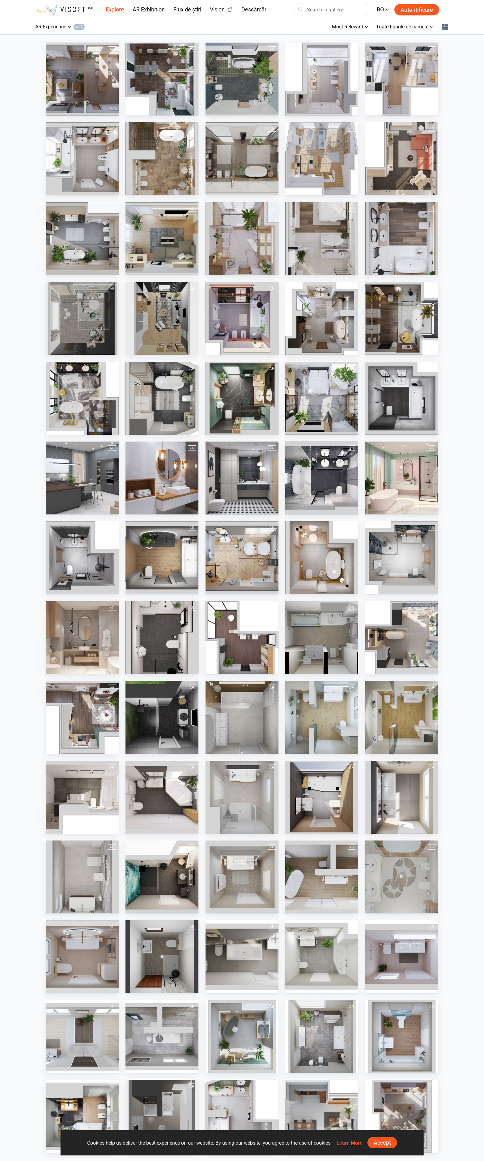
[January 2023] (242, 318)
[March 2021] (401, 478)
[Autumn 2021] (161, 557)
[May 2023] (161, 238)
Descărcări (254, 9)
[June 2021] (401, 557)
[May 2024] (242, 1116)
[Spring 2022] (82, 478)
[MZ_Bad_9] (321, 797)
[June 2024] (82, 79)
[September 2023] (161, 158)
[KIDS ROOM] (82, 318)
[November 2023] (82, 158)
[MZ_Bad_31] (161, 876)
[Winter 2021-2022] (242, 557)
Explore (115, 9)
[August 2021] (321, 557)
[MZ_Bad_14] (82, 956)
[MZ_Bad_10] (401, 797)
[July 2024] (401, 637)
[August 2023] (321, 158)
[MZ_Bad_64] (401, 1036)
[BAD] (321, 637)
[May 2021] (82, 637)
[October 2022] (82, 398)
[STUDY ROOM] (161, 318)
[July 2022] (321, 398)
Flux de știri (187, 9)
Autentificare (417, 9)
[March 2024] (242, 79)
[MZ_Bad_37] (242, 876)
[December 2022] (321, 318)
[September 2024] (321, 1116)
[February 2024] (321, 79)
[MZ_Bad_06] (401, 956)
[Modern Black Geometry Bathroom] (242, 478)
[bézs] (401, 876)
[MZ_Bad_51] (321, 1036)
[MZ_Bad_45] (242, 1036)
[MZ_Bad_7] (161, 797)
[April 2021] (161, 637)
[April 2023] (321, 238)
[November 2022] (401, 318)
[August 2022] (242, 398)
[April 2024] (161, 79)
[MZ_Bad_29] (321, 717)
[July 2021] (82, 557)
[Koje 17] (161, 717)
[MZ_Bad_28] (161, 1036)
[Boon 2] (242, 717)
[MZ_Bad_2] (82, 797)
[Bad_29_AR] (401, 717)
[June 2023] (82, 238)
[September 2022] (161, 398)
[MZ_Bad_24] (82, 1036)
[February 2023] (401, 238)
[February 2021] (321, 478)
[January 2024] (401, 79)
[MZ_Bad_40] (321, 876)
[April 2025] (401, 1116)
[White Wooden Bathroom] (161, 478)
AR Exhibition (149, 9)
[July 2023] (401, 158)
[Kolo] (242, 637)
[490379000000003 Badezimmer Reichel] (161, 956)
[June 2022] (401, 398)
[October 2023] (242, 158)
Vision (221, 9)
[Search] (331, 9)
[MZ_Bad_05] (321, 956)
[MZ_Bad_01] (242, 956)
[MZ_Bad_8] (242, 797)
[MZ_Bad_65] (82, 1116)
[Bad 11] (161, 1116)
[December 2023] (82, 717)
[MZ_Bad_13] (82, 876)
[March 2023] (242, 238)
